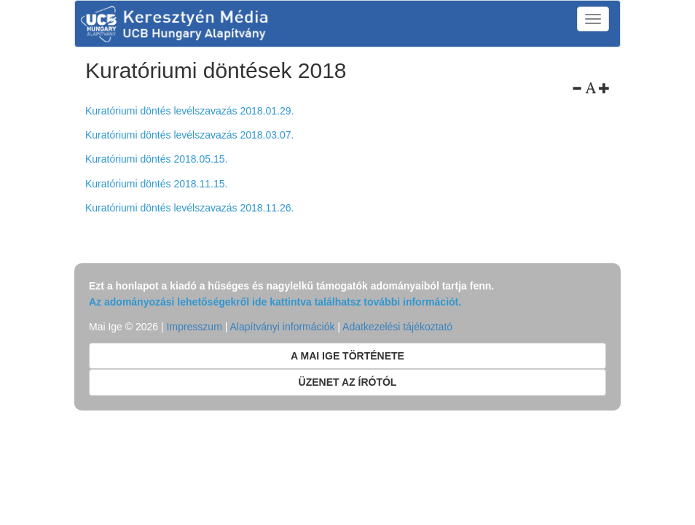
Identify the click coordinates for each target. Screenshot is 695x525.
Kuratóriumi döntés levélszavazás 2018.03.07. (189, 135)
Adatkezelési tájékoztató (397, 326)
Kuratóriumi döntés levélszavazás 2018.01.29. (189, 111)
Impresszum (194, 326)
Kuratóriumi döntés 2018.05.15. (156, 159)
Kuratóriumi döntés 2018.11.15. (156, 184)
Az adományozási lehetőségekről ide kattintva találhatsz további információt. (275, 302)
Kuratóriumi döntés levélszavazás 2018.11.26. (189, 208)
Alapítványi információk (281, 326)
